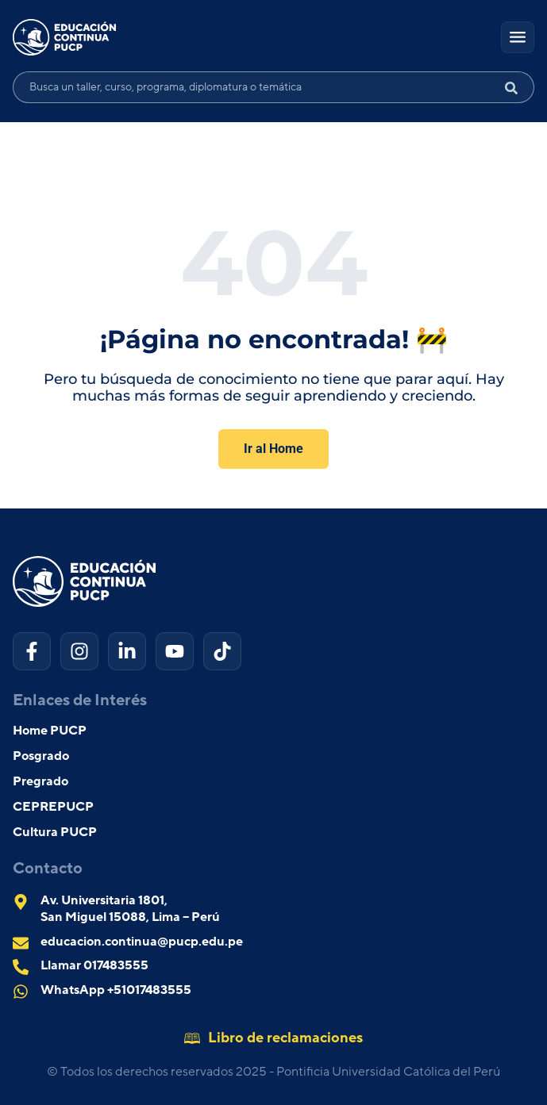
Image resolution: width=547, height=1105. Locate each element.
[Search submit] (517, 87)
